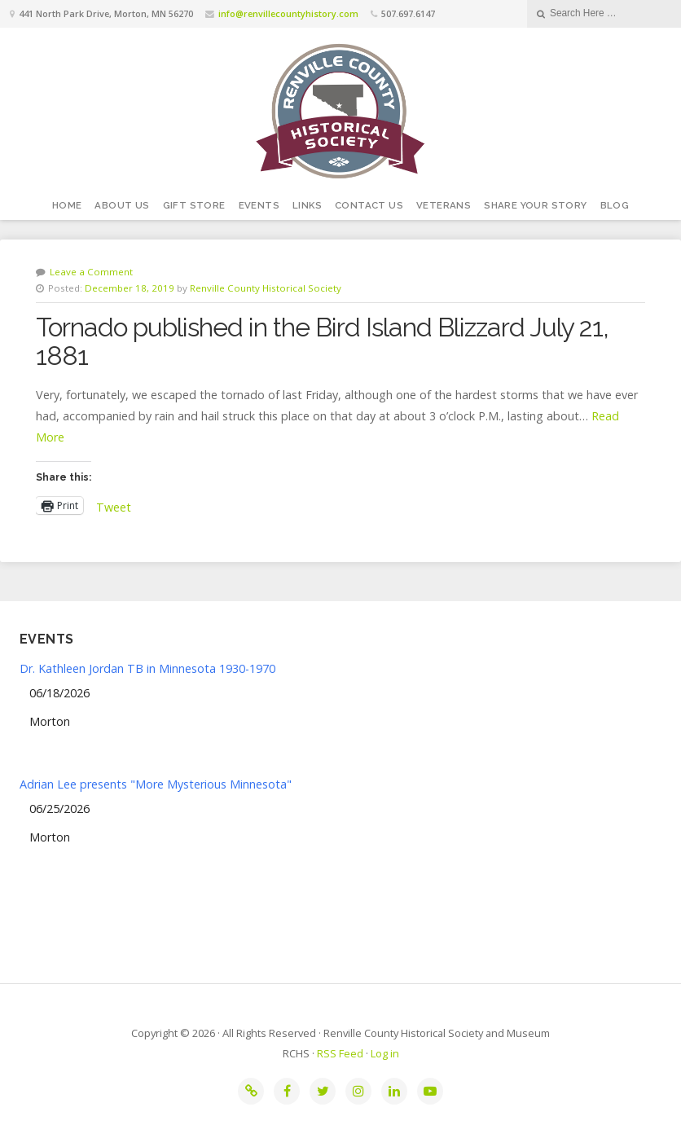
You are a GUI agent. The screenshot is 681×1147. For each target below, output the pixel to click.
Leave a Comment (91, 272)
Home (67, 205)
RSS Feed (340, 1053)
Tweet (113, 505)
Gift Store (194, 205)
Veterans (443, 205)
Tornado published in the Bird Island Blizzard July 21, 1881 (322, 341)
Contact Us (369, 205)
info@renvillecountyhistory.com (288, 13)
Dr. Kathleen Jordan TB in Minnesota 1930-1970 (147, 668)
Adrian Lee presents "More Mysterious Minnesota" (156, 784)
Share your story (535, 205)
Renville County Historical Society (265, 288)
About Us (121, 205)
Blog (615, 205)
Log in (385, 1053)
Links (307, 205)
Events (259, 205)
